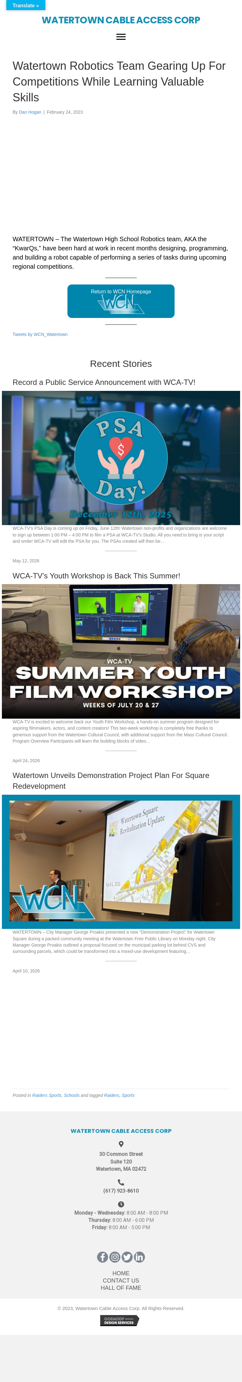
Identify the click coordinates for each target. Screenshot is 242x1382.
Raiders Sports (46, 1095)
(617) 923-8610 (121, 1191)
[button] (102, 1257)
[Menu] (121, 37)
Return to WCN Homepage (121, 301)
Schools (72, 1095)
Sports (128, 1095)
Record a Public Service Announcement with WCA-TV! (104, 382)
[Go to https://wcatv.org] (121, 15)
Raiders (111, 1095)
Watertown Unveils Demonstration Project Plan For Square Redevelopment (111, 780)
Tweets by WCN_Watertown (40, 334)
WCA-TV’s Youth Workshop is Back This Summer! (96, 575)
